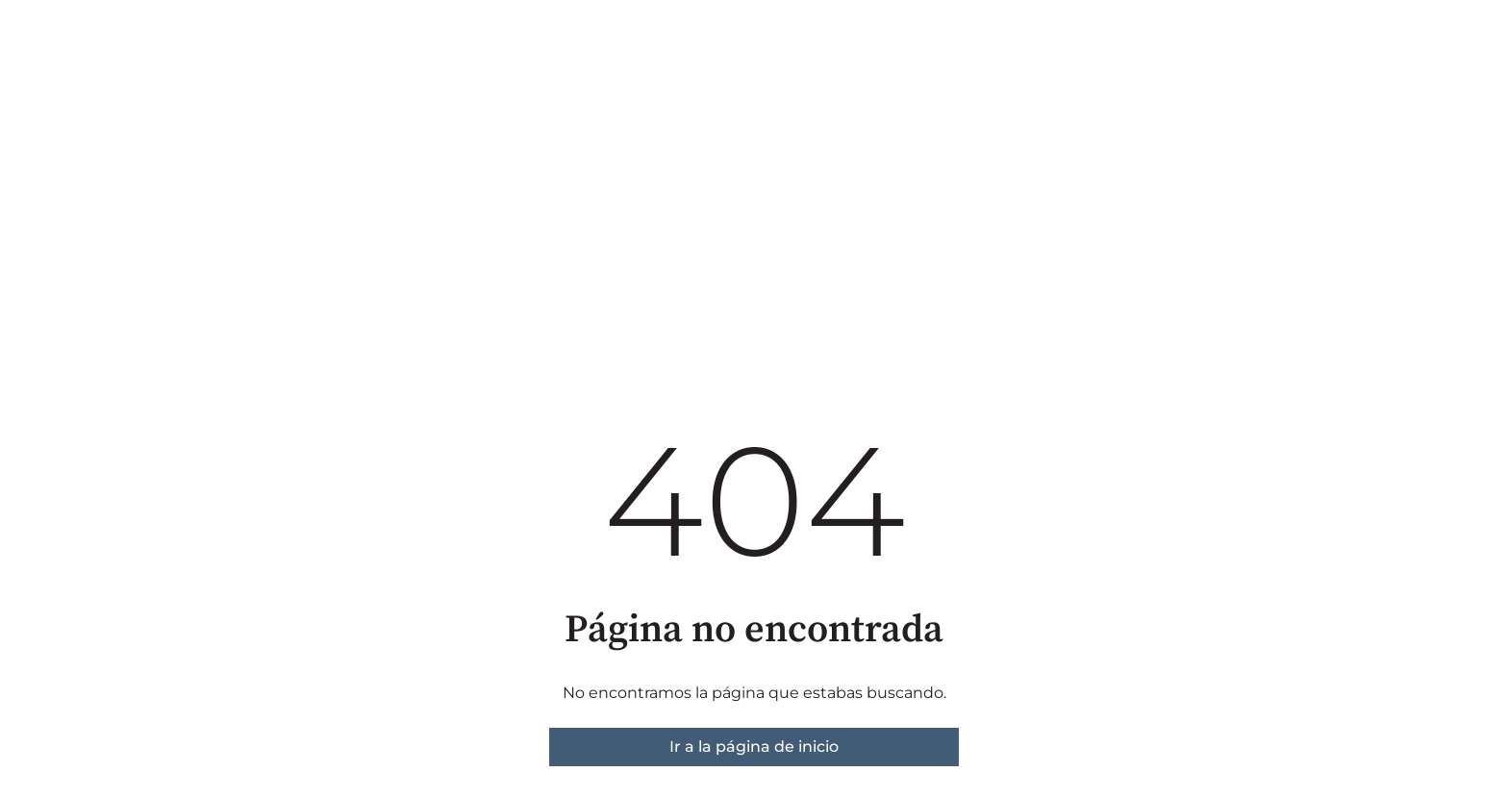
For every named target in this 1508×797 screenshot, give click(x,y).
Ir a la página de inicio (754, 746)
